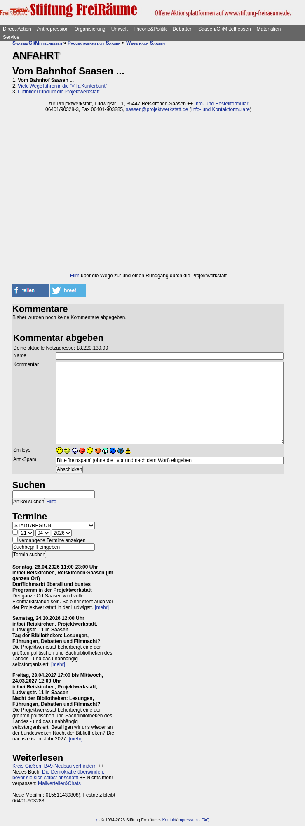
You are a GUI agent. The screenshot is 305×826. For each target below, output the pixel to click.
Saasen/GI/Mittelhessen (224, 29)
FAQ (205, 820)
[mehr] (102, 607)
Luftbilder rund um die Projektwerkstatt (58, 92)
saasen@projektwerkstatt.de (157, 109)
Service (11, 37)
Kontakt (169, 820)
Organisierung (89, 29)
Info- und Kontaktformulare (220, 109)
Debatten (183, 29)
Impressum (187, 820)
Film (75, 276)
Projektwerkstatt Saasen (94, 43)
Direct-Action (17, 29)
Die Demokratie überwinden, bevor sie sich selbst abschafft (58, 775)
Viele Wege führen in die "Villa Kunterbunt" (62, 86)
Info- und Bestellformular (222, 104)
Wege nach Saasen (145, 43)
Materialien (269, 29)
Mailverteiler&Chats (59, 783)
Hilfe (51, 502)
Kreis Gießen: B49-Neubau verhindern (54, 766)
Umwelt (119, 29)
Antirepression (53, 29)
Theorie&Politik (150, 29)
